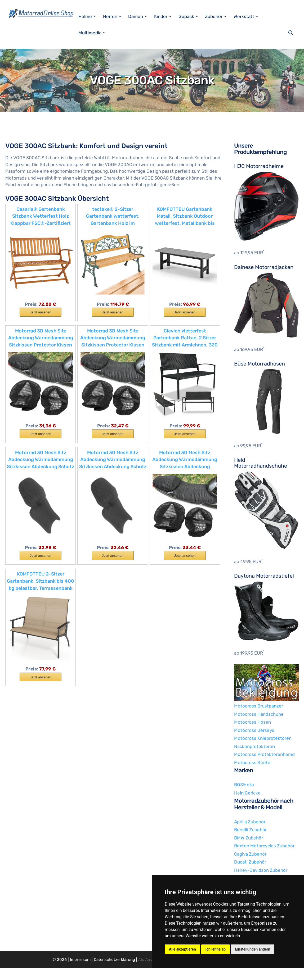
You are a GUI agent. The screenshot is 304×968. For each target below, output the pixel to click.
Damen (140, 16)
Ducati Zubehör (250, 862)
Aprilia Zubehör (249, 821)
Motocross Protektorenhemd (264, 754)
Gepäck (191, 16)
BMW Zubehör (248, 838)
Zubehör (218, 16)
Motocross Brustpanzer (258, 706)
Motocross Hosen (252, 722)
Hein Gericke (247, 793)
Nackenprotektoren (254, 746)
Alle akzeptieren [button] (182, 949)
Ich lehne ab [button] (215, 949)
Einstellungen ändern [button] (252, 949)
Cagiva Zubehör (250, 854)
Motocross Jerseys (254, 730)
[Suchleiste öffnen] (291, 33)
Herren (115, 16)
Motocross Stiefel (252, 762)
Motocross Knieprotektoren (263, 738)
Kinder (165, 16)
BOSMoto (244, 784)
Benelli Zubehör (250, 829)
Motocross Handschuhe (259, 714)
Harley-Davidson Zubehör (260, 870)
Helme (90, 16)
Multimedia (94, 33)
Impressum (80, 959)
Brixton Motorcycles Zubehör (264, 845)
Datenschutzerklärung (114, 959)
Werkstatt (249, 16)
